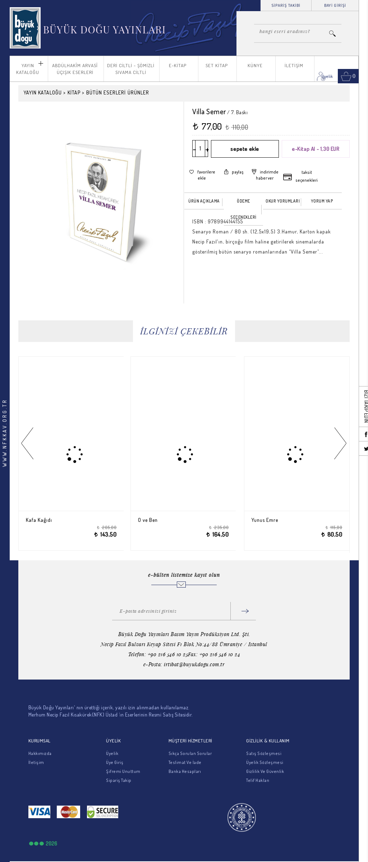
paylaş (238, 172)
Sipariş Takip (119, 780)
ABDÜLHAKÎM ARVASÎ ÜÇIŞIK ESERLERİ (75, 68)
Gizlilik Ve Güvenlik (265, 771)
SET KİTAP (217, 65)
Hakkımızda (40, 753)
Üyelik (112, 753)
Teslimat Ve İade (185, 762)
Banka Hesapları (185, 771)
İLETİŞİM (294, 65)
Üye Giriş (115, 762)
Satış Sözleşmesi (263, 753)
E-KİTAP (178, 65)
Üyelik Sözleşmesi (265, 762)
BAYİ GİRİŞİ (335, 5)
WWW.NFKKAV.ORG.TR (4, 433)
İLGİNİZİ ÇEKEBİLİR (184, 331)
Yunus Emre (266, 520)
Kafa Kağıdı (40, 520)
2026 (51, 843)
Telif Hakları (258, 780)
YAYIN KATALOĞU (27, 68)
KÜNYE (255, 65)
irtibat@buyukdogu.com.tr (194, 664)
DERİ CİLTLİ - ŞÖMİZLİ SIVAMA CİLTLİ (131, 68)
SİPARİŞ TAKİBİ (285, 5)
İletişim (36, 762)
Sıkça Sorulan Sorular (190, 753)
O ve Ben (149, 520)
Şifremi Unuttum (123, 771)
